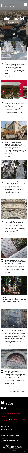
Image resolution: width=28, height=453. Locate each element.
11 (15, 391)
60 (22, 391)
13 (19, 391)
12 (17, 391)
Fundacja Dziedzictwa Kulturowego (8, 6)
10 (14, 391)
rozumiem (14, 450)
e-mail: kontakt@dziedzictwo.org (10, 435)
